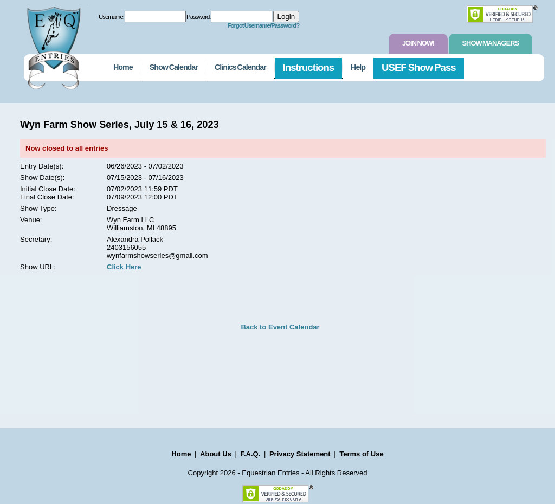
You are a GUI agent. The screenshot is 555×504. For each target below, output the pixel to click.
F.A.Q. (250, 454)
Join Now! (418, 43)
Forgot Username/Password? (263, 25)
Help (358, 67)
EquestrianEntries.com (52, 45)
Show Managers (490, 43)
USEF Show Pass (419, 67)
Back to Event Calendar (280, 327)
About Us (215, 454)
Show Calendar (174, 67)
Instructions (308, 67)
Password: (198, 17)
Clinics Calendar (240, 67)
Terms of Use (361, 454)
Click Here (124, 267)
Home (123, 67)
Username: (111, 17)
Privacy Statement (300, 454)
